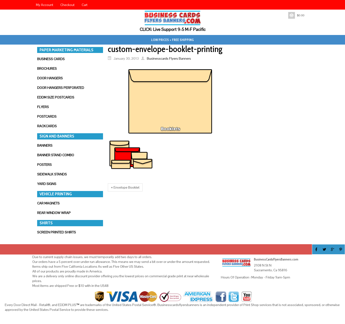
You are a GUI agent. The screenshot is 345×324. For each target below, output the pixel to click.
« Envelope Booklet (125, 187)
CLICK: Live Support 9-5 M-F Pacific (173, 29)
